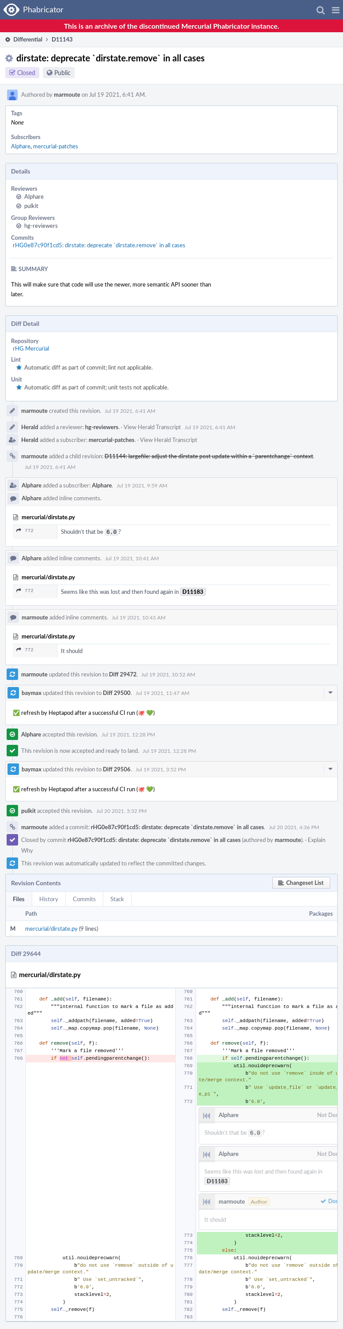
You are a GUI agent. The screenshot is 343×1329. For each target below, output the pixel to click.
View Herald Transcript (152, 427)
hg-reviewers (41, 226)
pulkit (31, 206)
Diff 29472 (123, 673)
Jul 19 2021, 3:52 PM (161, 768)
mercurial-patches (55, 146)
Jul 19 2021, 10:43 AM (139, 616)
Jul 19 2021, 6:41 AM (130, 410)
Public (62, 72)
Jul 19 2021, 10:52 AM (168, 673)
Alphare (20, 146)
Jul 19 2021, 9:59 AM (142, 485)
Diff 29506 (117, 768)
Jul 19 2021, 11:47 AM (162, 691)
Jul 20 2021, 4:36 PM (294, 826)
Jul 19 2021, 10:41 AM (132, 557)
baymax (31, 691)
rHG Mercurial (31, 348)
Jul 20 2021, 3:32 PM (121, 809)
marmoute (67, 94)
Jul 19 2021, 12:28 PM (128, 733)
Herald (29, 426)
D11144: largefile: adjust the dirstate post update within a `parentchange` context (209, 456)
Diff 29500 (117, 691)
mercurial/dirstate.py (51, 928)
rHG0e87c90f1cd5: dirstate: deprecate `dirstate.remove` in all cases (99, 245)
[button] (335, 9)
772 (25, 530)
